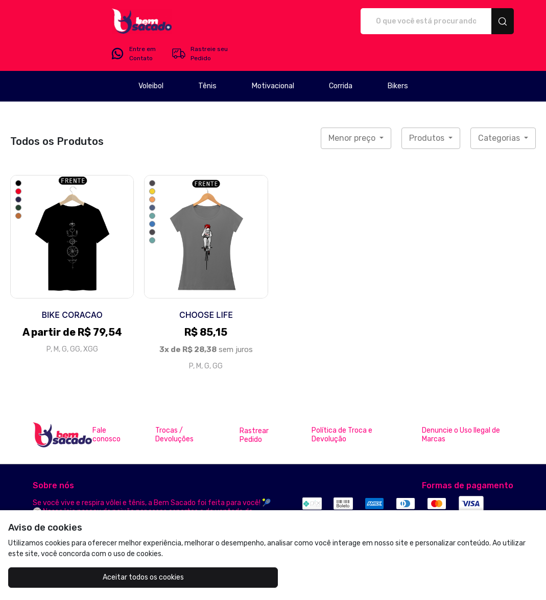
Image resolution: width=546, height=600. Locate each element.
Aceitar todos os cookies (74, 577)
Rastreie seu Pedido (480, 21)
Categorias (500, 109)
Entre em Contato (413, 21)
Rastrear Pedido (254, 406)
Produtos (427, 109)
